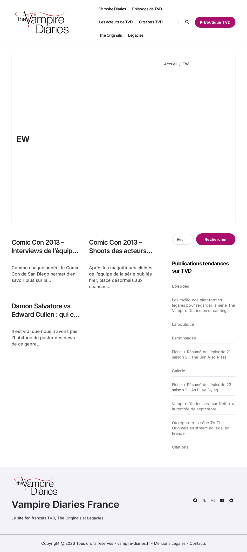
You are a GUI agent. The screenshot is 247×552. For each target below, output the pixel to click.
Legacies (136, 35)
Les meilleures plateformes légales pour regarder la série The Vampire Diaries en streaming (203, 305)
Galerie (178, 370)
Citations (180, 447)
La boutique (183, 324)
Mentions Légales (170, 543)
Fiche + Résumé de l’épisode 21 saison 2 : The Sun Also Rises (201, 354)
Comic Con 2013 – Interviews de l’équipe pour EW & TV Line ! (44, 250)
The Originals (110, 35)
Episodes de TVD (147, 9)
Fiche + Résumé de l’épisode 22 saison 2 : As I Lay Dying (202, 387)
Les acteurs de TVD (116, 22)
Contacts (198, 543)
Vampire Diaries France (65, 504)
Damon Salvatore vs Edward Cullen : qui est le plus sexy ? (45, 314)
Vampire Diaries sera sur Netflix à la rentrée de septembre (203, 406)
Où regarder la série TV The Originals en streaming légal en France (200, 428)
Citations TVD (151, 22)
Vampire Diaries (112, 9)
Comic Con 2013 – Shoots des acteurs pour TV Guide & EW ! (120, 250)
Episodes (180, 286)
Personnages (184, 338)
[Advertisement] (196, 141)
